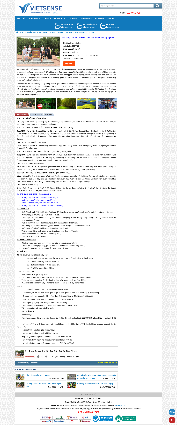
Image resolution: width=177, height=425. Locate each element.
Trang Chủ (46, 8)
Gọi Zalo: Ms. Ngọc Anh (57, 26)
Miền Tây (36, 179)
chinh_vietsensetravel (83, 27)
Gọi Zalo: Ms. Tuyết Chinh (79, 26)
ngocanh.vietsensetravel (61, 27)
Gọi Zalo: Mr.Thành (103, 26)
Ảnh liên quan (36, 114)
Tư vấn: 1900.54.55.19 (106, 363)
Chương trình (21, 115)
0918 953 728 (133, 13)
